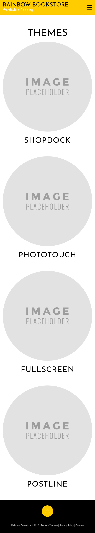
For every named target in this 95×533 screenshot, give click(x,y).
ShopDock (47, 141)
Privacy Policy (67, 525)
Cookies (80, 525)
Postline (47, 484)
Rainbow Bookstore (21, 525)
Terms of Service (49, 525)
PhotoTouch (47, 255)
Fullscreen (47, 370)
